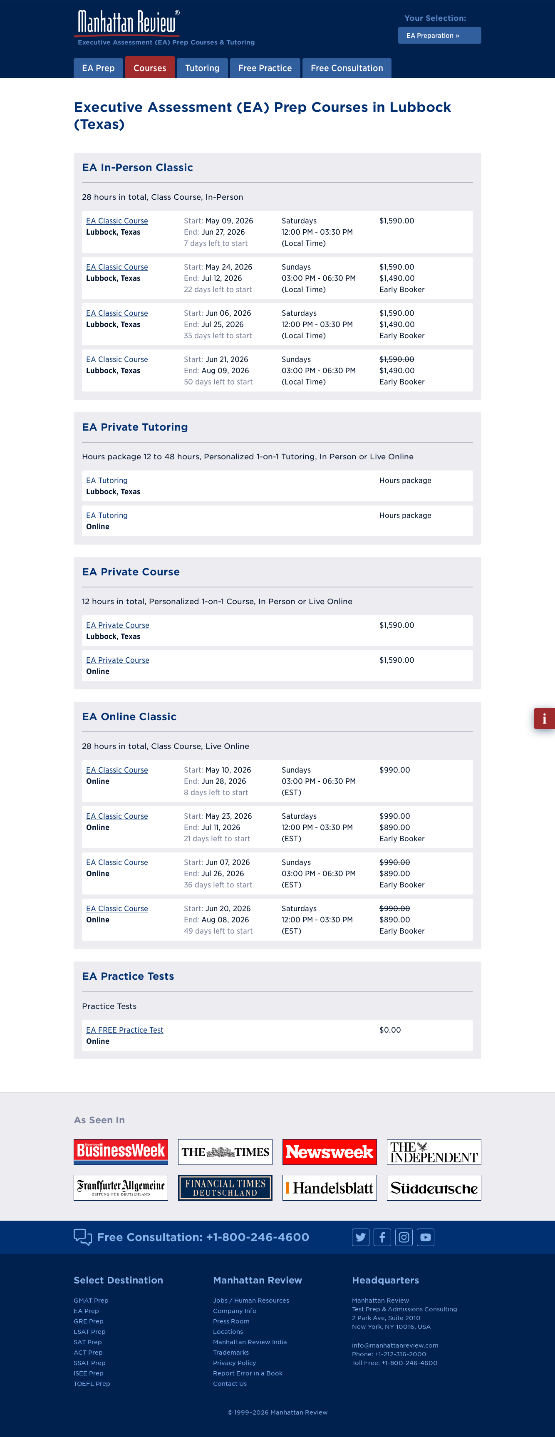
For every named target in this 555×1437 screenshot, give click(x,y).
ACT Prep (88, 1352)
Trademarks (231, 1352)
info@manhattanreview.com (395, 1345)
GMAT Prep (91, 1300)
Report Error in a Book (247, 1373)
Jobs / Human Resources (251, 1300)
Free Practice (265, 68)
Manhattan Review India (250, 1342)
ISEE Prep (89, 1373)
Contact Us (230, 1383)
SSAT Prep (90, 1363)
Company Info (235, 1311)
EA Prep (98, 68)
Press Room (231, 1321)
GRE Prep (89, 1321)
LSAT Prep (90, 1331)
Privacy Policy (234, 1363)
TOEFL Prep (92, 1383)
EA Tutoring (107, 480)
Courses (150, 68)
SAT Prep (88, 1342)
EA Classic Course (117, 220)
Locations (228, 1331)
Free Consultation (347, 68)
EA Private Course (117, 625)
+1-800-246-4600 (258, 1237)
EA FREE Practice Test (125, 1030)
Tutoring (202, 68)
